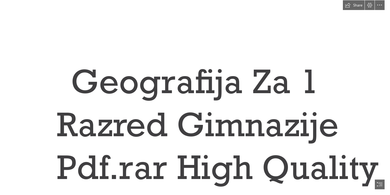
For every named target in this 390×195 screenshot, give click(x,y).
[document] (195, 97)
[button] (354, 5)
